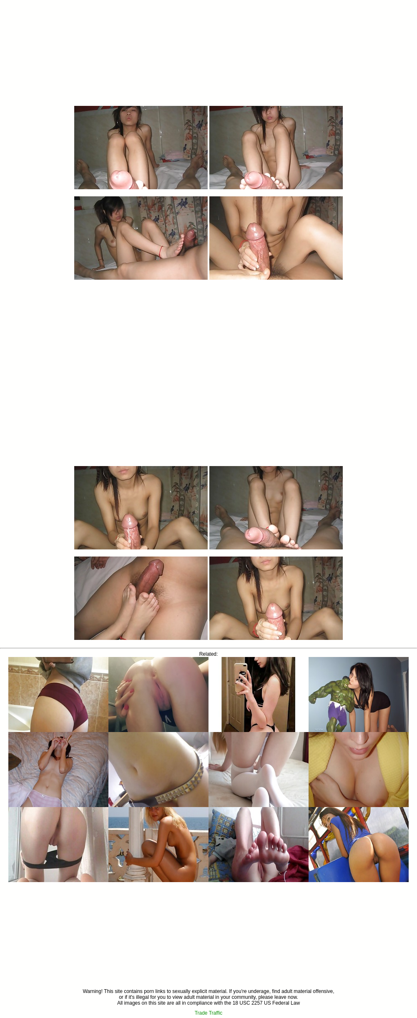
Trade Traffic (209, 1013)
